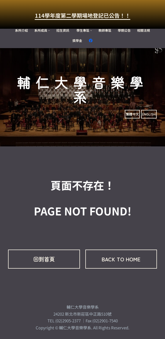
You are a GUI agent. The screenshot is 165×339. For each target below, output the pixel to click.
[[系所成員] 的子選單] (49, 30)
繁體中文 (132, 114)
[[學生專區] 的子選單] (91, 30)
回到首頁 (44, 259)
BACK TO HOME (121, 259)
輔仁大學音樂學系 (82, 90)
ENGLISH (149, 114)
